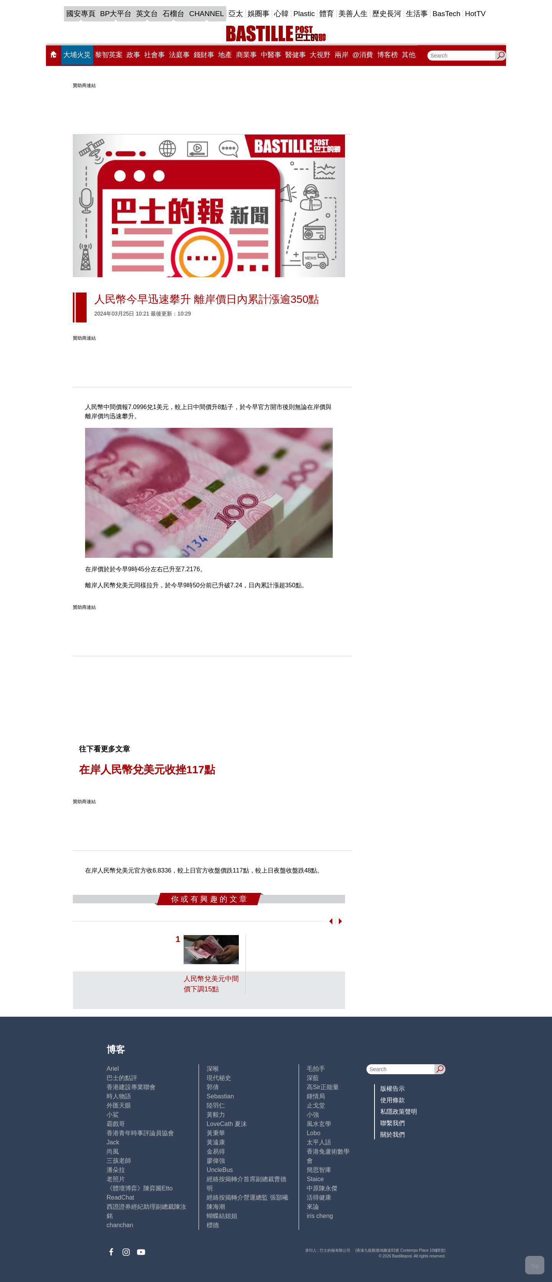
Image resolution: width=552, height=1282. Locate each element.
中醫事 (271, 55)
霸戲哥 (116, 1124)
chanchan (120, 1225)
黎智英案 (109, 55)
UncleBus (220, 1170)
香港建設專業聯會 (131, 1087)
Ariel (113, 1068)
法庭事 (179, 55)
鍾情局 (316, 1096)
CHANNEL (206, 14)
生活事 (417, 14)
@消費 (362, 55)
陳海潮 (216, 1206)
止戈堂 (316, 1105)
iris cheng (320, 1216)
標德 (213, 1225)
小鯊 (113, 1114)
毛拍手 (316, 1068)
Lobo (313, 1133)
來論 (313, 1206)
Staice (315, 1179)
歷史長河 (386, 14)
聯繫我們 (392, 1123)
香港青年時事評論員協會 (140, 1133)
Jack (113, 1142)
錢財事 (204, 55)
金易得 (216, 1151)
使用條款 (392, 1100)
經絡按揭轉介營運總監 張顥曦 (247, 1197)
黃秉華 (216, 1133)
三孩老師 (119, 1160)
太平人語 (319, 1142)
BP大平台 (115, 14)
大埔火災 (77, 55)
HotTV (475, 14)
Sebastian (220, 1096)
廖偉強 (216, 1160)
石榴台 (173, 14)
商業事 (246, 55)
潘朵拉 (116, 1170)
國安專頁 (80, 14)
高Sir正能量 (323, 1087)
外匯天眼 (119, 1105)
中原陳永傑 (322, 1188)
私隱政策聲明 (398, 1111)
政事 (133, 55)
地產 (225, 55)
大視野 (320, 55)
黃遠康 (216, 1142)
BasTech (446, 14)
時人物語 (119, 1096)
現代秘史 (219, 1078)
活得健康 (319, 1197)
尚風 (113, 1151)
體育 (326, 14)
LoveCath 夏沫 (227, 1124)
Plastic (304, 14)
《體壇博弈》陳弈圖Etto (139, 1188)
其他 (409, 55)
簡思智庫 (319, 1170)
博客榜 (387, 55)
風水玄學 (319, 1124)
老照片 (116, 1179)
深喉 (213, 1068)
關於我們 (392, 1134)
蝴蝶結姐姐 (222, 1216)
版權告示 (392, 1088)
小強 (313, 1114)
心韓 (281, 14)
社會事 (154, 55)
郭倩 (213, 1087)
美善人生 (353, 14)
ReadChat (120, 1197)
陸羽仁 (216, 1105)
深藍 (313, 1078)
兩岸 (341, 55)
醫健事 (295, 55)
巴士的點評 (122, 1078)
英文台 (147, 14)
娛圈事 (258, 14)
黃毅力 (216, 1114)
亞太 (235, 14)
